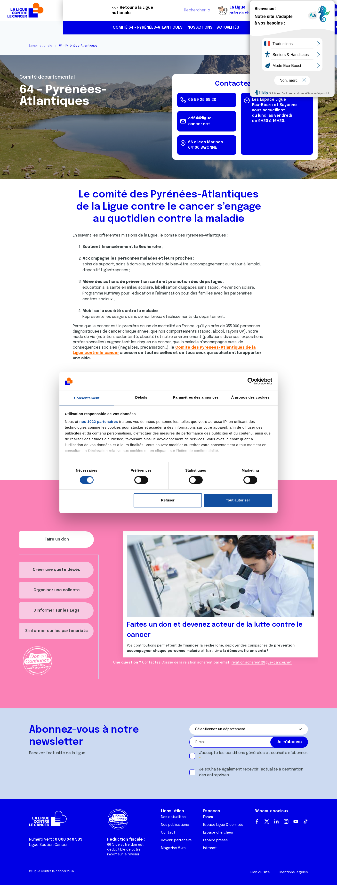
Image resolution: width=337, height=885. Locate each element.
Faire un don (312, 10)
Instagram (286, 821)
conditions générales (245, 753)
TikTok (305, 821)
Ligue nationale (40, 45)
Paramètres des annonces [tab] (195, 397)
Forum (208, 817)
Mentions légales (294, 872)
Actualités (165, 27)
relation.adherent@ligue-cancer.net (262, 662)
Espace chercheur (218, 832)
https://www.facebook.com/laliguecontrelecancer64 (313, 28)
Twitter (266, 821)
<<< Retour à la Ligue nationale (69, 10)
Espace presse (215, 840)
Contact (168, 832)
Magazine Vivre (173, 848)
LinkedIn (276, 821)
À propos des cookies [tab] (250, 397)
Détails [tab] (141, 397)
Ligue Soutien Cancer (48, 845)
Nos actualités (173, 817)
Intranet (210, 848)
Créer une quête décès (56, 570)
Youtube (295, 821)
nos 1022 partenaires (98, 421)
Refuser (168, 500)
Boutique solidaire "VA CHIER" (242, 10)
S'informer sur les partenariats (56, 631)
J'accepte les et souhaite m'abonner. (253, 753)
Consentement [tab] (86, 398)
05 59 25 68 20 (293, 27)
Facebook (257, 821)
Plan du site (260, 872)
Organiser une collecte (56, 590)
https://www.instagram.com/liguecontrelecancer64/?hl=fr (324, 28)
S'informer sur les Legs (56, 610)
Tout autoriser (238, 500)
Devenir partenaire (176, 840)
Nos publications (175, 825)
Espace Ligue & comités (223, 825)
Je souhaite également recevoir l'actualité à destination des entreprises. (251, 772)
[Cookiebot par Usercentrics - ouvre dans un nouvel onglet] (251, 381)
